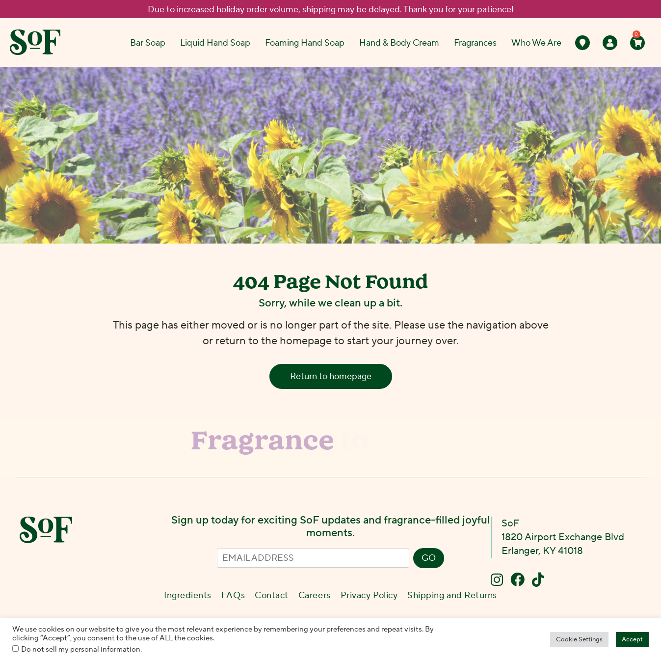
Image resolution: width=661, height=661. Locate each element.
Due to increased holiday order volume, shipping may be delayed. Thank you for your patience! (331, 9)
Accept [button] (632, 639)
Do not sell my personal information (80, 649)
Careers (314, 595)
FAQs (233, 595)
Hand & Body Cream (399, 43)
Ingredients (188, 595)
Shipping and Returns (452, 595)
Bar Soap (147, 43)
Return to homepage (330, 376)
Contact (272, 595)
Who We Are (536, 43)
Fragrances (475, 43)
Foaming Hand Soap (304, 43)
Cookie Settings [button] (579, 639)
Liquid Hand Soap (215, 43)
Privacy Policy (369, 595)
